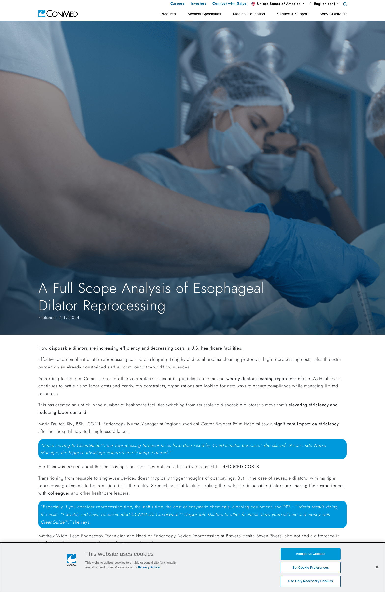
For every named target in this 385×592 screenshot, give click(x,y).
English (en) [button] (321, 3)
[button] (277, 4)
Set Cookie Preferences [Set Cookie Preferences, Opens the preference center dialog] (310, 567)
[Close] (377, 567)
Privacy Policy (149, 567)
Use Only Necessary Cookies (310, 581)
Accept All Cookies (310, 554)
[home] (58, 13)
